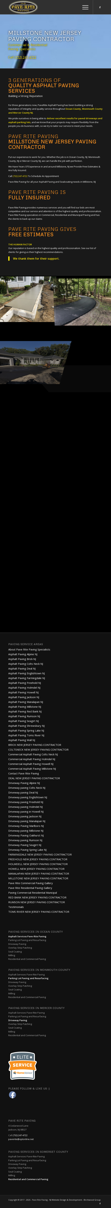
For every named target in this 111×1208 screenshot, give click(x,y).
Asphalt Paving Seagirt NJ (23, 721)
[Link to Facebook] (100, 7)
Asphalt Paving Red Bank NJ (25, 711)
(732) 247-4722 (25, 57)
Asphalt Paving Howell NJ (23, 692)
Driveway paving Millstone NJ (25, 830)
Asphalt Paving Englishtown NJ (26, 673)
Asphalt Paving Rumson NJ (24, 716)
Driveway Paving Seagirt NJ (24, 845)
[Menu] (83, 7)
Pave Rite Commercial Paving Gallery (30, 883)
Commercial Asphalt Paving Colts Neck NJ (33, 754)
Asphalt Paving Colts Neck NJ (25, 663)
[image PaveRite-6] (28, 298)
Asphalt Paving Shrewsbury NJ (26, 725)
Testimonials (16, 907)
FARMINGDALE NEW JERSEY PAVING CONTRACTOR (40, 854)
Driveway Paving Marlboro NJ (26, 826)
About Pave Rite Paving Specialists (29, 649)
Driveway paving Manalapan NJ (26, 821)
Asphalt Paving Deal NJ (22, 668)
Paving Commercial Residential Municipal (32, 892)
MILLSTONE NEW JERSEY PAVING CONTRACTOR (38, 878)
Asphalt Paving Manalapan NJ (25, 702)
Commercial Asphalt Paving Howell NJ (30, 764)
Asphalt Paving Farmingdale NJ (26, 678)
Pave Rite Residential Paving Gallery (30, 888)
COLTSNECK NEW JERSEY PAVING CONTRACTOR (38, 749)
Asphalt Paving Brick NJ (22, 659)
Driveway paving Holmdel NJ (25, 807)
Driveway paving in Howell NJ (26, 811)
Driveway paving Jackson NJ (24, 816)
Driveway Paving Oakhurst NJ (26, 835)
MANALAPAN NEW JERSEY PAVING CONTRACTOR (38, 873)
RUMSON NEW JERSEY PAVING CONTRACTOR (36, 902)
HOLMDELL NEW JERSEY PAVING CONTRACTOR (38, 864)
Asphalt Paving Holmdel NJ (24, 687)
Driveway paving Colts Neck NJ (26, 787)
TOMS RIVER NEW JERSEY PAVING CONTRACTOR (38, 911)
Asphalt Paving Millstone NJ (24, 706)
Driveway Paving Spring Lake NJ (27, 849)
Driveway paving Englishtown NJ (27, 797)
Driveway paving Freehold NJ (25, 802)
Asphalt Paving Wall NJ (21, 740)
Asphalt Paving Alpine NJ (22, 654)
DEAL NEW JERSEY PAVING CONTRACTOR (34, 778)
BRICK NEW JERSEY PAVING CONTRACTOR (34, 745)
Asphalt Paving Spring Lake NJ (26, 730)
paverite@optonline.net (21, 1139)
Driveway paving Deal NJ (23, 792)
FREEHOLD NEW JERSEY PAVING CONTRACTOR (37, 859)
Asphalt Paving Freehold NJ (24, 683)
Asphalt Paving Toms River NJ (26, 735)
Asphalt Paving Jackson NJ (23, 697)
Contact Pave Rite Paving (23, 773)
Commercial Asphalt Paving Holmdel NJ (31, 759)
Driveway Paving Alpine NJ (24, 783)
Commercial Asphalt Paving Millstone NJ (32, 768)
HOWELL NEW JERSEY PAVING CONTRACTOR (36, 869)
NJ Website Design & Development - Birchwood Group (75, 1199)
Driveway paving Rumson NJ (25, 840)
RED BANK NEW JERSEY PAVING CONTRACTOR (37, 897)
